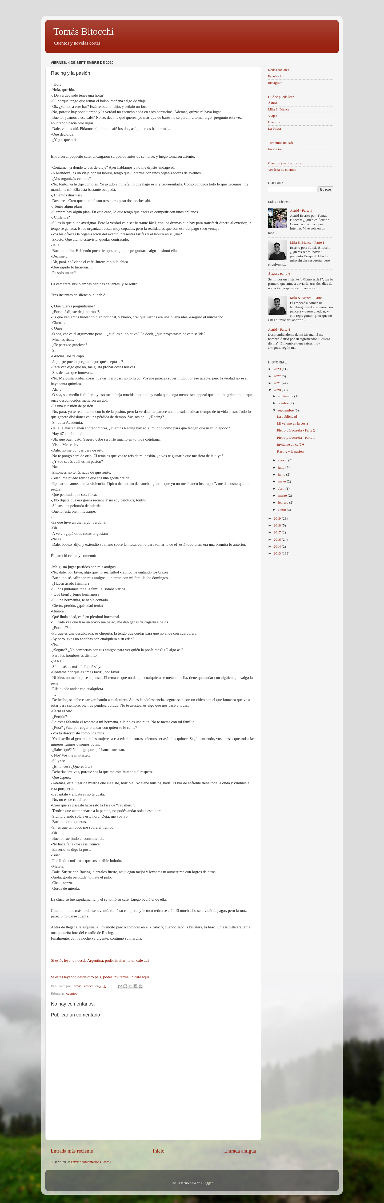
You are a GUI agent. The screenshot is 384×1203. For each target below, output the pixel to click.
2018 (278, 525)
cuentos (71, 993)
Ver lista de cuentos (282, 170)
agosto (283, 460)
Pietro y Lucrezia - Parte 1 (296, 438)
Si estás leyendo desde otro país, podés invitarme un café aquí (100, 977)
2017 (278, 532)
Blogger (207, 1183)
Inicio (159, 1151)
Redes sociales (278, 70)
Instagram (275, 83)
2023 (278, 369)
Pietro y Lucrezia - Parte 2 (296, 430)
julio (281, 467)
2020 (278, 390)
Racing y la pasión (290, 451)
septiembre (286, 410)
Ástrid (272, 103)
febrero (283, 502)
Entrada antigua (240, 1151)
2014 (278, 546)
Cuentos (274, 122)
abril (281, 488)
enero (282, 510)
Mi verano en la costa (292, 423)
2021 (278, 383)
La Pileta (274, 128)
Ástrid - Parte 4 (279, 329)
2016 (278, 539)
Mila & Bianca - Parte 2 (307, 298)
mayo (282, 481)
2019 (278, 518)
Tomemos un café (281, 143)
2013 (278, 553)
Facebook (275, 76)
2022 (278, 376)
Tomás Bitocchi (83, 31)
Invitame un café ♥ (290, 444)
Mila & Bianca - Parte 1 (307, 242)
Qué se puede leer (281, 97)
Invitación (275, 149)
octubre (284, 403)
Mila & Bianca (278, 109)
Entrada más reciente (72, 1151)
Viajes (272, 116)
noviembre (286, 396)
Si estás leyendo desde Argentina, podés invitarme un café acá (100, 960)
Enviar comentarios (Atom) (91, 1162)
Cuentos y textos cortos (285, 163)
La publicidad (287, 416)
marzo (283, 495)
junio (282, 474)
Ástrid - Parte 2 (279, 274)
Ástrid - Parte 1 (301, 210)
